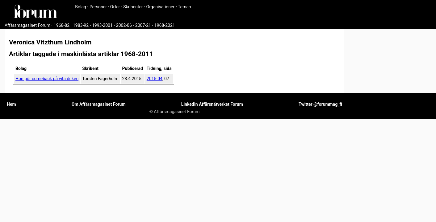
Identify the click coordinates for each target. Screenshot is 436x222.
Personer (98, 6)
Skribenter (133, 6)
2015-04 (154, 78)
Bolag (80, 6)
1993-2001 (102, 25)
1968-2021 (164, 25)
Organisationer (160, 6)
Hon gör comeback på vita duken (46, 78)
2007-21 (143, 25)
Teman (184, 6)
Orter (115, 6)
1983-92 (81, 25)
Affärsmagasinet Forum (27, 25)
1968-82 (61, 25)
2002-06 (124, 25)
